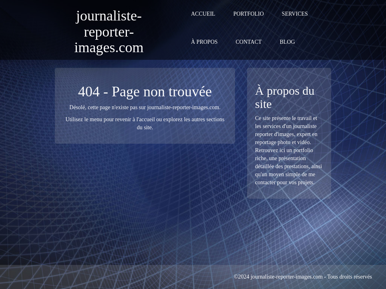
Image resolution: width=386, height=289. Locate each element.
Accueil (203, 14)
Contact (249, 42)
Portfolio (248, 14)
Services (295, 14)
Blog (287, 42)
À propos (204, 42)
